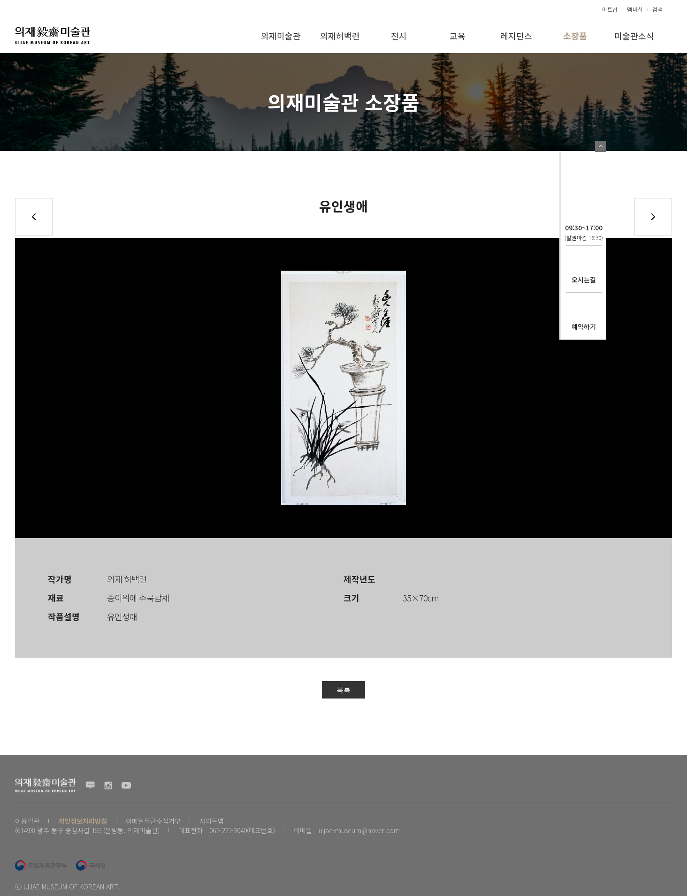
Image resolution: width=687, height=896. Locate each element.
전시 (399, 36)
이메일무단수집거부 (153, 821)
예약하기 (584, 326)
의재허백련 (340, 36)
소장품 (575, 36)
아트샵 (610, 9)
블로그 (90, 785)
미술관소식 (634, 36)
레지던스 (516, 36)
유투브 (126, 785)
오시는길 (584, 279)
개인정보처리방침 (82, 821)
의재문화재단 (583, 176)
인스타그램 (108, 785)
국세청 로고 (90, 865)
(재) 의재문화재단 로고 (53, 35)
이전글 (34, 216)
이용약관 (27, 821)
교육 (458, 36)
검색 (657, 9)
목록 (343, 689)
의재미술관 (281, 36)
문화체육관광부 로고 (41, 865)
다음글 (653, 216)
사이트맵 (211, 821)
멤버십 (635, 9)
